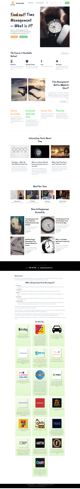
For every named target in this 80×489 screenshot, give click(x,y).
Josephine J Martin (62, 202)
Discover (14, 37)
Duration (13, 65)
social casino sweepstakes (57, 450)
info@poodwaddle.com (46, 268)
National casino (23, 383)
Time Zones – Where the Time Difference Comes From (19, 164)
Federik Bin (29, 231)
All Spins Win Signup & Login (39, 393)
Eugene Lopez (47, 202)
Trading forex (52, 381)
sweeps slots (41, 430)
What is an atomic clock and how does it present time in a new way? (40, 165)
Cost (42, 65)
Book (67, 3)
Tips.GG (35, 336)
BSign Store (53, 430)
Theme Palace (48, 486)
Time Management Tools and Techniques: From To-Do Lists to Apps (62, 222)
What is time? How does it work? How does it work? (59, 164)
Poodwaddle (20, 4)
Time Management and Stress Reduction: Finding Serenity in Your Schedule (32, 223)
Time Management (40, 3)
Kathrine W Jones (17, 202)
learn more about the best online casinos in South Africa (23, 411)
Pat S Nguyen (32, 202)
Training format (30, 65)
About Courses (54, 3)
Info (47, 3)
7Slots (51, 409)
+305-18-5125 (32, 268)
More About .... (64, 102)
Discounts (59, 65)
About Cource (65, 54)
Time (12, 161)
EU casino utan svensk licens (22, 449)
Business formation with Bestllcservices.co (39, 365)
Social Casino (43, 469)
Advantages (30, 3)
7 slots (18, 430)
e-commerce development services (40, 410)
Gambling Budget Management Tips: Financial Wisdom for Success (31, 243)
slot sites (21, 336)
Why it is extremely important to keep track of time (62, 242)
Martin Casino (41, 452)
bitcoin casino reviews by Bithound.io (57, 361)
